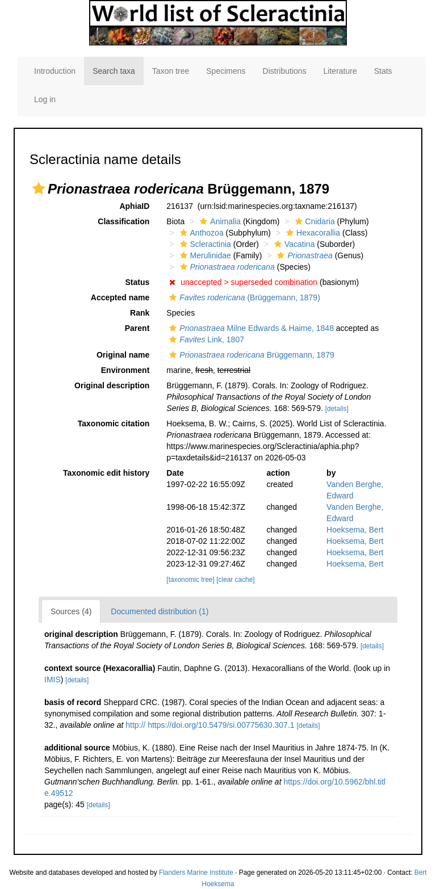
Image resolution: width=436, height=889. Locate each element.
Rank (139, 312)
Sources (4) (71, 611)
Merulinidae (204, 255)
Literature (340, 71)
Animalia (219, 221)
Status (137, 282)
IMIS (52, 679)
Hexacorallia (311, 232)
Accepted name (120, 297)
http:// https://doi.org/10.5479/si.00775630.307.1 (209, 724)
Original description (111, 385)
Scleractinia (204, 244)
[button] (39, 188)
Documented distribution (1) (159, 611)
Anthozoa (200, 232)
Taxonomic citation (114, 423)
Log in (45, 99)
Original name (123, 354)
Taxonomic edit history (106, 472)
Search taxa (114, 71)
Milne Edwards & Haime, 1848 (250, 328)
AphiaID (134, 206)
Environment (125, 370)
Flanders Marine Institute (196, 873)
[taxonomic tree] (190, 580)
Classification (123, 221)
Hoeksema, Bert (354, 529)
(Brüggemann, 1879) (243, 297)
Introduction (55, 71)
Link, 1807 (205, 339)
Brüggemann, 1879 (250, 354)
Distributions (285, 71)
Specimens (225, 71)
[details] (337, 409)
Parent (137, 328)
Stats (383, 71)
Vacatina (293, 244)
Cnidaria (313, 221)
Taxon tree (170, 71)
